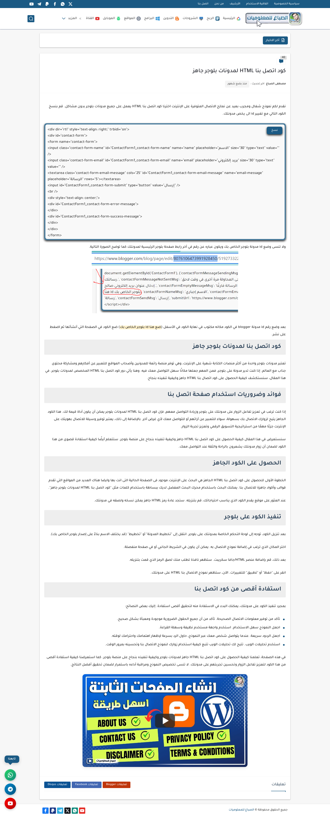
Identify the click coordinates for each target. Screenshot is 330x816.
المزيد (75, 18)
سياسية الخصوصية (287, 4)
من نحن (219, 4)
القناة (92, 18)
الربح (213, 18)
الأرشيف (235, 4)
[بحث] (31, 18)
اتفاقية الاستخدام (257, 4)
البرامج (152, 18)
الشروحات (193, 18)
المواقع (132, 18)
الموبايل (112, 18)
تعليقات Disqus (57, 784)
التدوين (171, 18)
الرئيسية (232, 18)
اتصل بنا (203, 4)
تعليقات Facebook (86, 784)
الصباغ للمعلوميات (241, 810)
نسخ (274, 130)
